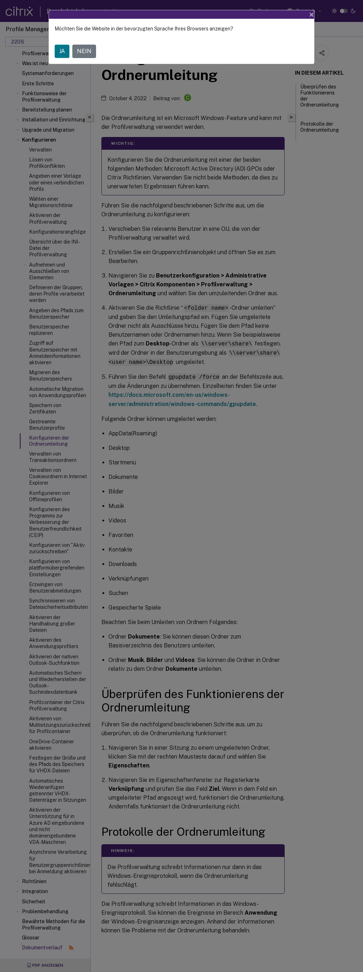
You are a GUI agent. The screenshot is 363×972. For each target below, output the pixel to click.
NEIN (84, 51)
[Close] (311, 14)
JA (62, 51)
